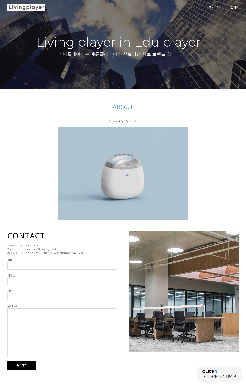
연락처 (235, 7)
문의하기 (22, 365)
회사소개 (214, 7)
